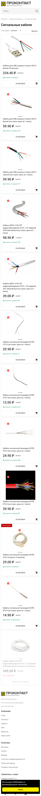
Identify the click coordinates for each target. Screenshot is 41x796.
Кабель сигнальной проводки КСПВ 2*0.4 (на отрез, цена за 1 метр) (18, 343)
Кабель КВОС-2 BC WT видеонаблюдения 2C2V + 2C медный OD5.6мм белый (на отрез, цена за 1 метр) (19, 229)
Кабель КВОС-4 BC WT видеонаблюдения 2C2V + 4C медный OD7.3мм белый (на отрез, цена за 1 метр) (19, 287)
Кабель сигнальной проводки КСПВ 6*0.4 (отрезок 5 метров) (18, 556)
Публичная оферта (8, 763)
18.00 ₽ (18, 615)
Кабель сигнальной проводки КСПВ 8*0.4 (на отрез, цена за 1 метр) (18, 609)
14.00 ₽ (18, 402)
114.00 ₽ (19, 238)
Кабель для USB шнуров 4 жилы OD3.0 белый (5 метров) (19, 67)
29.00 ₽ (18, 456)
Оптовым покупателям (9, 767)
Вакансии (4, 732)
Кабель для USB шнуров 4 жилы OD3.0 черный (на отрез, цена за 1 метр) (19, 173)
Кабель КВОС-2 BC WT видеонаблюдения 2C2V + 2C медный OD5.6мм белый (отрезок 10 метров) (19, 663)
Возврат (4, 755)
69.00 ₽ (18, 126)
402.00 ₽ (20, 671)
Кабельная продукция (16, 19)
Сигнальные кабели (31, 19)
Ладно (20, 790)
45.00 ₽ (18, 296)
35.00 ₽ (18, 349)
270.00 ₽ (20, 73)
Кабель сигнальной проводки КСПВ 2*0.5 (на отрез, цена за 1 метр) (18, 396)
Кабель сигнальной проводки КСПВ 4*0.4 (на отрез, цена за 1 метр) (18, 449)
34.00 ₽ (18, 562)
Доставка (4, 747)
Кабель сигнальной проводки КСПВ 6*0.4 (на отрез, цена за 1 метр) (18, 502)
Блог (2, 728)
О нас (3, 715)
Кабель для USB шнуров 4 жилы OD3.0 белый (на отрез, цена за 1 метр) (19, 120)
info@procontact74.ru (9, 779)
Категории (4, 19)
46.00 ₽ (18, 509)
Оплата (3, 751)
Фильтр (34, 31)
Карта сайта (5, 736)
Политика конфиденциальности (13, 759)
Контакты (4, 719)
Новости (4, 724)
